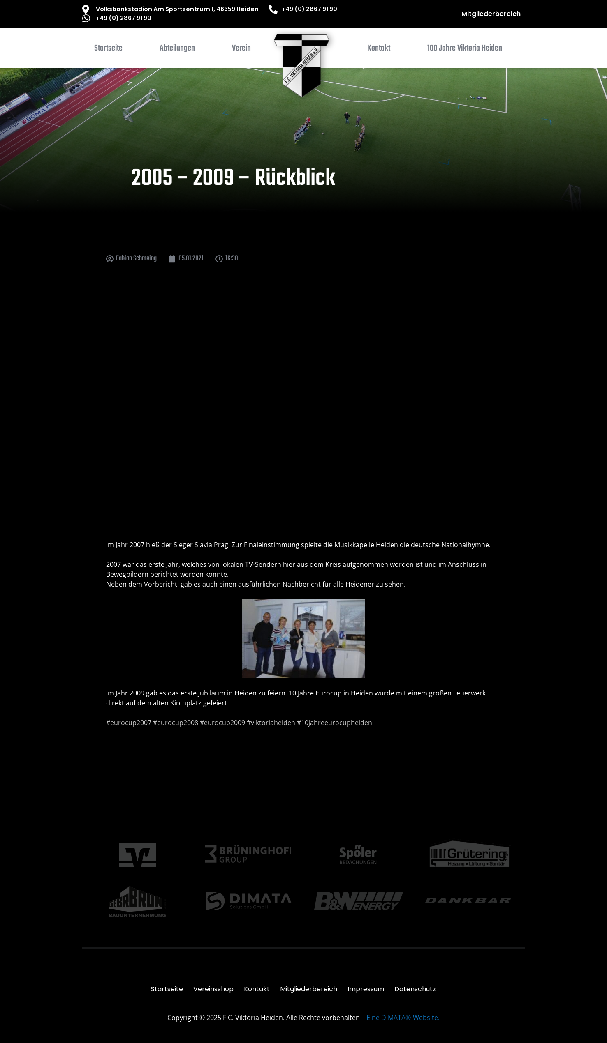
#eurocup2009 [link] (222, 722)
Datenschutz (415, 989)
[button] (177, 50)
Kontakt (257, 989)
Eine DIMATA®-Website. (403, 1017)
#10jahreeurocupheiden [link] (334, 722)
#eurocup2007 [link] (128, 722)
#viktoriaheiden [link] (271, 722)
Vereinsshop (213, 989)
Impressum (366, 989)
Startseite (167, 989)
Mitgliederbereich (491, 13)
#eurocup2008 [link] (175, 722)
